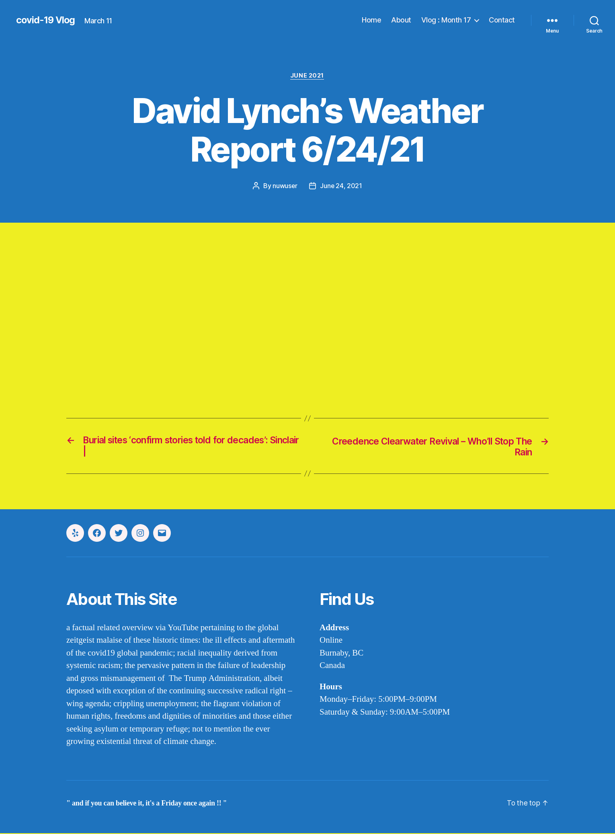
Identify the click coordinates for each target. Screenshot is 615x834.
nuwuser (284, 186)
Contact (502, 20)
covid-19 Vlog (46, 20)
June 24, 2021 (341, 186)
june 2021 (307, 76)
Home (371, 20)
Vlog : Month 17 (446, 20)
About (401, 20)
